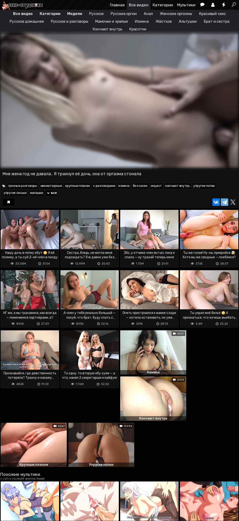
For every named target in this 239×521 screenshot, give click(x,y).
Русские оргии (124, 13)
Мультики (186, 5)
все (51, 193)
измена (123, 186)
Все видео (138, 5)
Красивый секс (212, 13)
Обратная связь (48, 499)
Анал (148, 13)
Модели (74, 13)
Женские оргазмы (176, 13)
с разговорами (104, 186)
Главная (117, 5)
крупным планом (77, 186)
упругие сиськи (15, 193)
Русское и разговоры (69, 21)
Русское (96, 13)
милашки (36, 193)
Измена (141, 21)
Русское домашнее (27, 21)
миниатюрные (51, 186)
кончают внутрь (177, 186)
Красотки (137, 29)
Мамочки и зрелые (111, 21)
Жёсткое (164, 21)
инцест (156, 186)
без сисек (140, 186)
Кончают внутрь (107, 29)
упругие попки (204, 186)
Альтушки (188, 21)
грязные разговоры (22, 186)
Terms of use (24, 499)
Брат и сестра (216, 21)
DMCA (7, 499)
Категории (163, 5)
